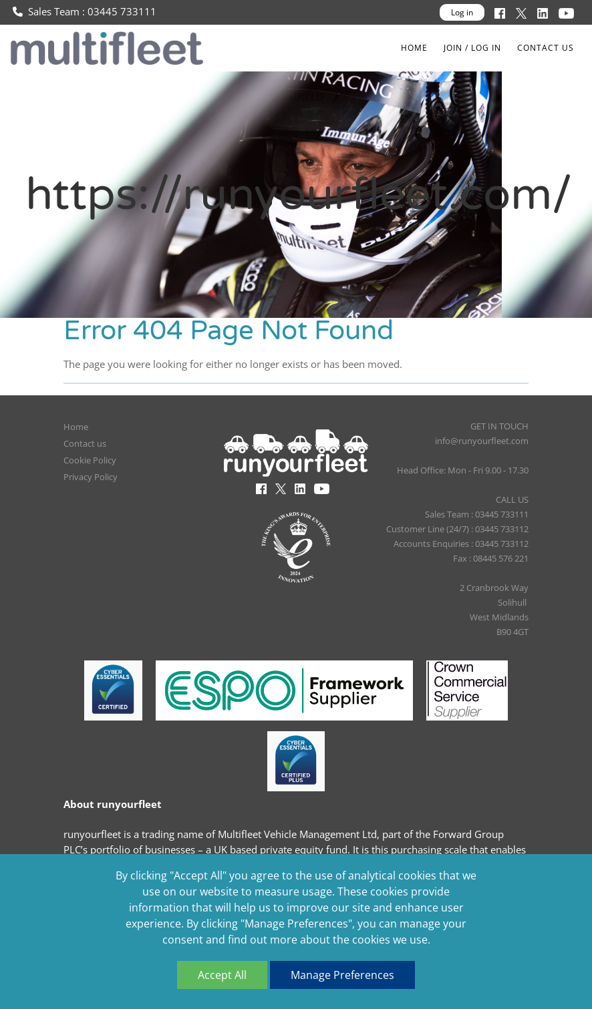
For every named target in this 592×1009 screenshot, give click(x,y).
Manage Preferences (342, 975)
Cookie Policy (89, 460)
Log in (462, 12)
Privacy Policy (90, 477)
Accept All (222, 975)
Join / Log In (472, 47)
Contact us (545, 47)
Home (414, 47)
